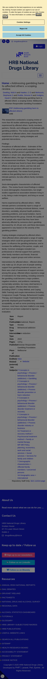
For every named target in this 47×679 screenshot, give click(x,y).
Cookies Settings (23, 22)
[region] (23, 19)
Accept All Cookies (23, 35)
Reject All (23, 29)
